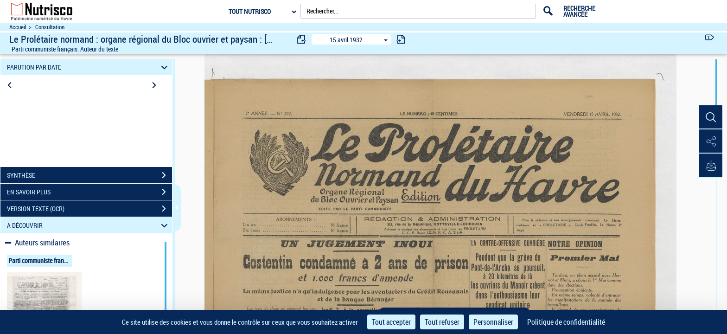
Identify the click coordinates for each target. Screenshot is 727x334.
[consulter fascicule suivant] (401, 39)
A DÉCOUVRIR (89, 225)
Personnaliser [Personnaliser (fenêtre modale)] (493, 322)
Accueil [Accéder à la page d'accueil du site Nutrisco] (17, 27)
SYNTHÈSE (89, 175)
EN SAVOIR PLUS (89, 192)
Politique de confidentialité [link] (566, 322)
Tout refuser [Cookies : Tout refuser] (442, 322)
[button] (710, 117)
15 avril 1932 (346, 39)
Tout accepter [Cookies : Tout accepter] (391, 322)
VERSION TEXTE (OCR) (89, 208)
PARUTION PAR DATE (89, 67)
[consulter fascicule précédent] (302, 39)
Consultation (49, 27)
